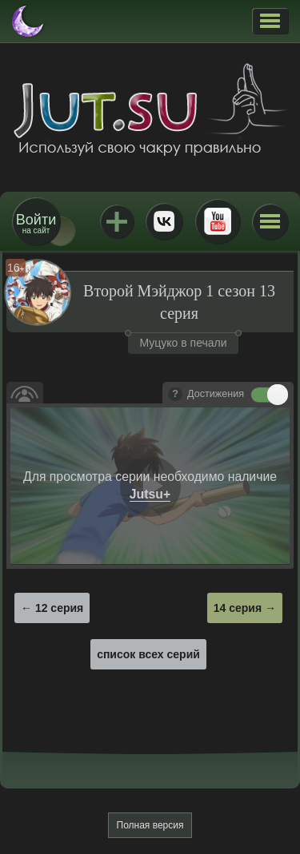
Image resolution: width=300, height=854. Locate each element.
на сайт (36, 223)
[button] (270, 21)
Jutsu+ (117, 221)
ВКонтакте (164, 221)
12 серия (59, 608)
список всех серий (148, 654)
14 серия (238, 608)
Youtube (217, 221)
